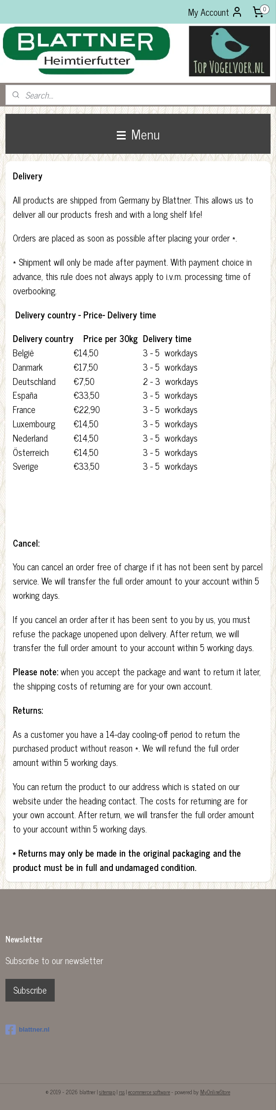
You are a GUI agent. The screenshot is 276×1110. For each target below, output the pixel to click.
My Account (215, 11)
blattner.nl (27, 1030)
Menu (138, 133)
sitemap (107, 1091)
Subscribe (30, 989)
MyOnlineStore (215, 1091)
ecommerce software (149, 1091)
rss (122, 1091)
